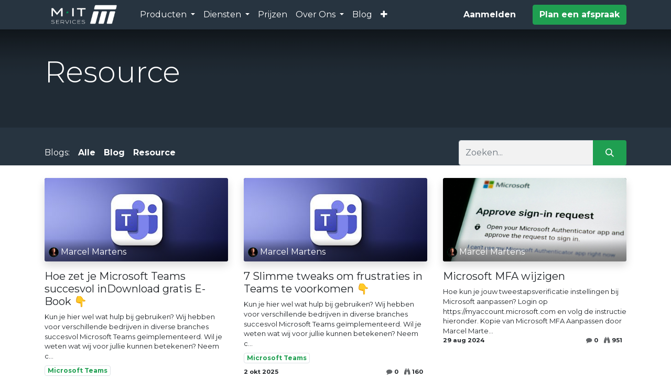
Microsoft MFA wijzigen (504, 276)
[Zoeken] (609, 152)
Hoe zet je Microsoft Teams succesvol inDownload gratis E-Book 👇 (125, 289)
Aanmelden (489, 14)
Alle (86, 153)
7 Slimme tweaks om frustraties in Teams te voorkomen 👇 (333, 282)
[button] (384, 14)
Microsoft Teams (77, 370)
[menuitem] (272, 14)
